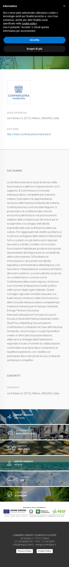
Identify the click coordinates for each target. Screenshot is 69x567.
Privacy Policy (24, 551)
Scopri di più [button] (34, 48)
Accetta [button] (34, 39)
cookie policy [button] (29, 23)
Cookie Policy (44, 551)
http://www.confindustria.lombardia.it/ (29, 134)
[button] (64, 6)
